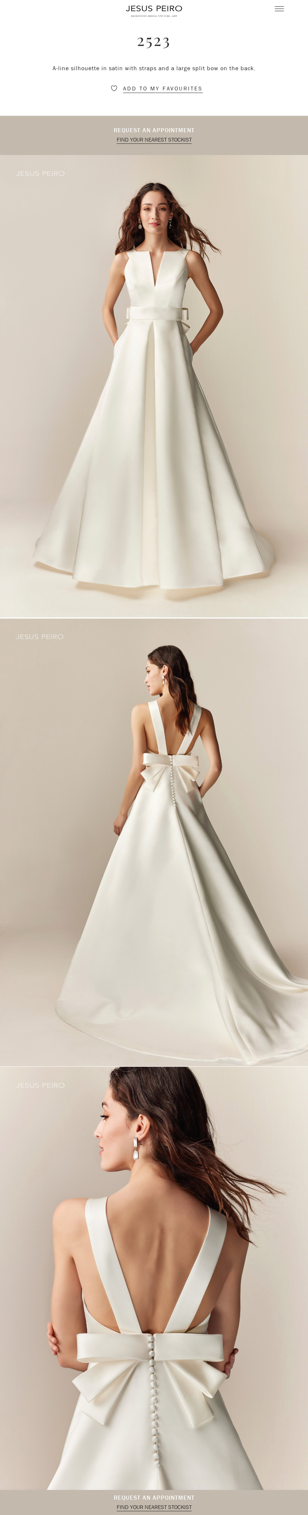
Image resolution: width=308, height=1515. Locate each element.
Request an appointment (154, 130)
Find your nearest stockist (154, 139)
